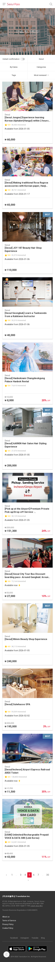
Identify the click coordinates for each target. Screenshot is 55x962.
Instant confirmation (11, 59)
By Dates (13, 67)
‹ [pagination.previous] (6, 874)
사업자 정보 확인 (37, 906)
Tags (14, 75)
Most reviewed (40, 75)
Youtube (35, 938)
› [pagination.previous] (28, 880)
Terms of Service (9, 921)
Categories (41, 67)
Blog (43, 938)
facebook (14, 938)
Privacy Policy (7, 924)
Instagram (25, 938)
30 (47, 874)
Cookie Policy (7, 928)
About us (6, 917)
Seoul (41, 59)
